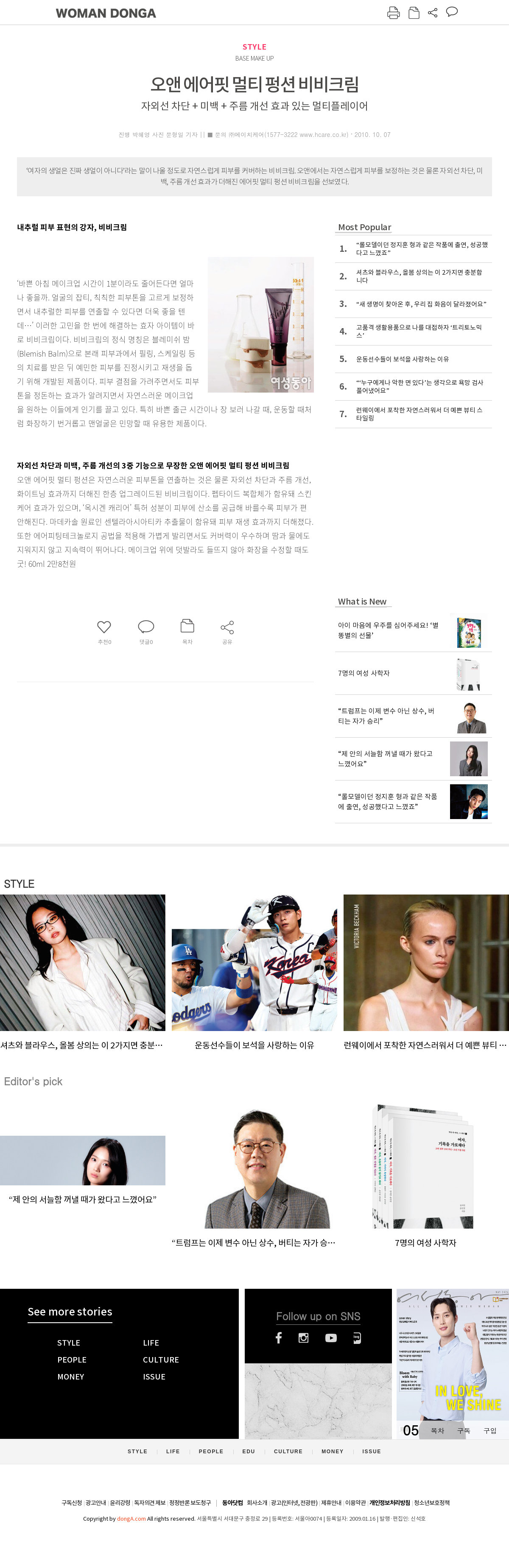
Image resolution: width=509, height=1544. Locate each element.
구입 (490, 1430)
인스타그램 (303, 1338)
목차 (437, 1430)
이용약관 (355, 1503)
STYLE (254, 47)
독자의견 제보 (149, 1503)
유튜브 (331, 1338)
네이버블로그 (357, 1338)
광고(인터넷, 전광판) (294, 1503)
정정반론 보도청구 (190, 1503)
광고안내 (96, 1503)
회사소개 (257, 1503)
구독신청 (72, 1503)
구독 (463, 1430)
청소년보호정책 (432, 1503)
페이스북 (279, 1338)
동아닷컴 (232, 1503)
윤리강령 (120, 1503)
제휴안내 (331, 1503)
